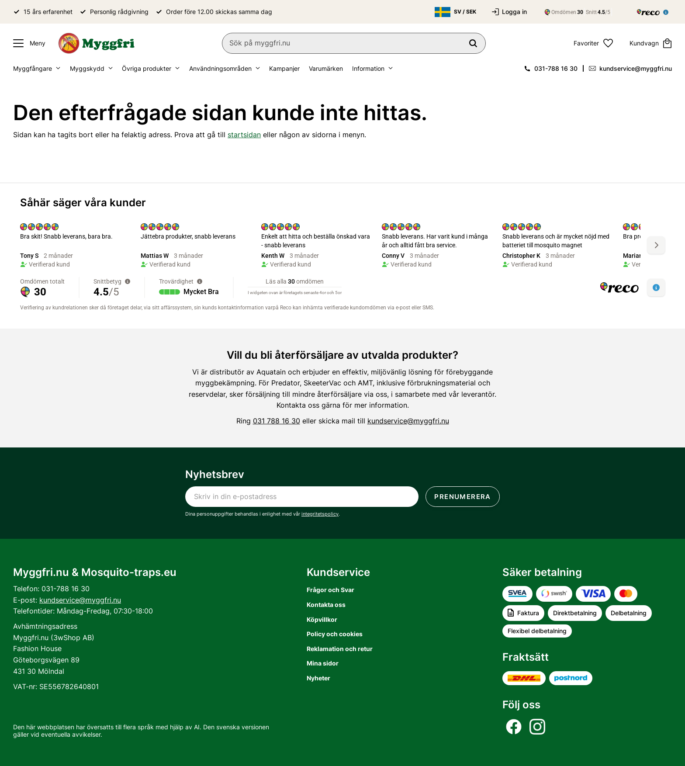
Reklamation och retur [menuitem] (340, 648)
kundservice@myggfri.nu (635, 68)
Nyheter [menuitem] (318, 678)
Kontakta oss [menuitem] (326, 604)
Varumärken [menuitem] (326, 68)
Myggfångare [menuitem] (32, 68)
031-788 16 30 (556, 68)
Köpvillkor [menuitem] (322, 619)
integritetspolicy (320, 514)
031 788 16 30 (276, 420)
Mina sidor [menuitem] (323, 663)
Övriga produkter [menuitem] (146, 68)
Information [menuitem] (368, 68)
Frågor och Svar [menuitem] (330, 589)
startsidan (244, 134)
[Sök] (473, 43)
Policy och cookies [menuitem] (335, 634)
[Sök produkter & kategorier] (354, 43)
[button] (27, 43)
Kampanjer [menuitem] (284, 68)
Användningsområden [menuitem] (220, 68)
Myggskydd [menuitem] (87, 68)
